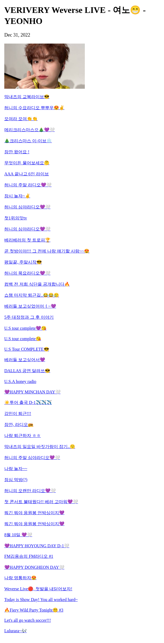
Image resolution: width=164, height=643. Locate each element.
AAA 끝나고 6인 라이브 (26, 174)
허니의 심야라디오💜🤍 (27, 207)
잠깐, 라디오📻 (18, 424)
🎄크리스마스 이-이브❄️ (28, 140)
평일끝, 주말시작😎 (23, 262)
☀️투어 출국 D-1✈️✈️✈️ (28, 402)
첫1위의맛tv (15, 218)
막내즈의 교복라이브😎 (26, 96)
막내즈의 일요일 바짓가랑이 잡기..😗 (39, 446)
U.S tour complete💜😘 (25, 328)
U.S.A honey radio (20, 381)
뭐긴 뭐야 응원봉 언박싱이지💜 (34, 512)
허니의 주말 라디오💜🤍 (28, 185)
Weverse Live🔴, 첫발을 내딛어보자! (38, 589)
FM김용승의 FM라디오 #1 (28, 556)
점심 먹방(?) (15, 479)
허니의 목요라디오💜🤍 (27, 273)
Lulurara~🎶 (15, 630)
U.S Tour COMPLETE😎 (26, 349)
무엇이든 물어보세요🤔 (26, 163)
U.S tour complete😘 (22, 338)
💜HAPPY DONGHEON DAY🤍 (34, 567)
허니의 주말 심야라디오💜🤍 (32, 457)
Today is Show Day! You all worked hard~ (41, 599)
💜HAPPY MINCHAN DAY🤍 (32, 392)
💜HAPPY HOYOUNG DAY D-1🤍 (36, 545)
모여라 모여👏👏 (21, 118)
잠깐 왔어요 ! (16, 152)
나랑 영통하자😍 (20, 577)
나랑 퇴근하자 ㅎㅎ (22, 435)
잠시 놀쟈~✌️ (17, 196)
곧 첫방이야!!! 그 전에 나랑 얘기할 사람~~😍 (46, 251)
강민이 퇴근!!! (17, 413)
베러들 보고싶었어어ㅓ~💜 (30, 306)
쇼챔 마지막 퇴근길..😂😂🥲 (31, 295)
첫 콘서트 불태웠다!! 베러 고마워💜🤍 (41, 501)
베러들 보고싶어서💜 (24, 359)
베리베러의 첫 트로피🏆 (27, 240)
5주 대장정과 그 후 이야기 (29, 317)
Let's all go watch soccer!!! (27, 620)
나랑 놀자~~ (15, 468)
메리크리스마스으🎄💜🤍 (29, 129)
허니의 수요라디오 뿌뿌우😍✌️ (34, 107)
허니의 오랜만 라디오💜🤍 (30, 490)
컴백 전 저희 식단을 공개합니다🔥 (37, 284)
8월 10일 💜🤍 (18, 534)
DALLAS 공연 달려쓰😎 (27, 370)
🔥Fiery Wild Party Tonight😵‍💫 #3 (33, 610)
